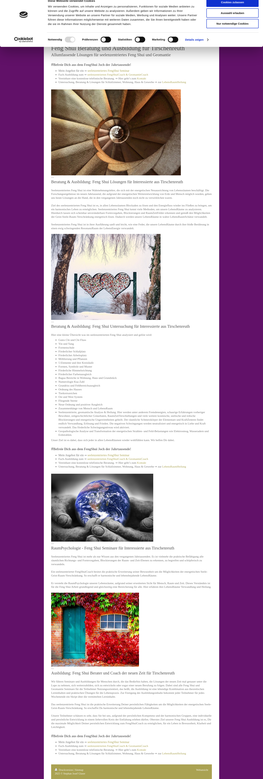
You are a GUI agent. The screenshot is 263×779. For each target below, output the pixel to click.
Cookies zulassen (232, 9)
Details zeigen (194, 46)
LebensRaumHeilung (174, 82)
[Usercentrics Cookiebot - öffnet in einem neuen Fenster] (24, 46)
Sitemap (79, 769)
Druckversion (64, 769)
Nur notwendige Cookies (232, 30)
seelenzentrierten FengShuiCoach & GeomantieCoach (117, 74)
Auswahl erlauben (232, 19)
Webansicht (202, 769)
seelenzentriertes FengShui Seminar (108, 70)
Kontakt (141, 78)
